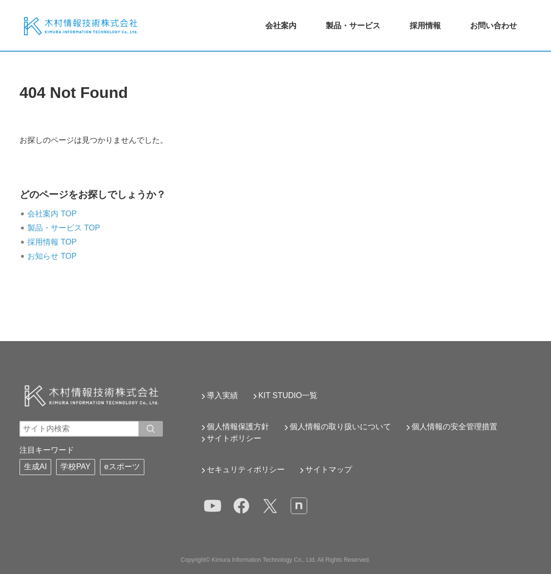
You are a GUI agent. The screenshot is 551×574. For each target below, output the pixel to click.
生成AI (35, 466)
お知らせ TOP (52, 256)
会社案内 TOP (52, 214)
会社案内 (280, 25)
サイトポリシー (234, 438)
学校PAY (75, 466)
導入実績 (222, 395)
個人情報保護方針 (238, 426)
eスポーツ (122, 466)
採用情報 (425, 25)
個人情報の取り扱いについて (340, 426)
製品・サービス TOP (63, 228)
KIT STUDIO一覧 (288, 395)
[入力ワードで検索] (150, 429)
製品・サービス (353, 25)
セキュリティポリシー (246, 469)
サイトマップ (328, 469)
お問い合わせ (493, 25)
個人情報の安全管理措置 (454, 426)
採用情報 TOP (52, 242)
